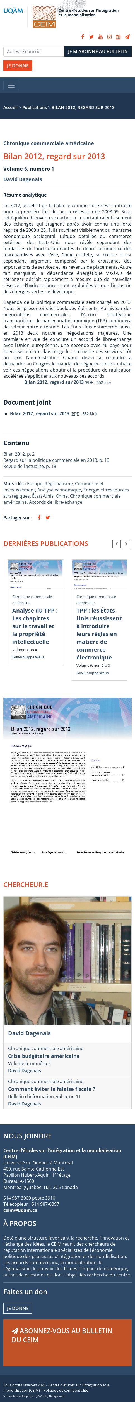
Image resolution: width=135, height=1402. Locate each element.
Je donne (18, 1308)
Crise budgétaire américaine (44, 1056)
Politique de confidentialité (66, 1390)
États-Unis (43, 496)
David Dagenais (22, 179)
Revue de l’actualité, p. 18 (29, 466)
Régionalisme (59, 484)
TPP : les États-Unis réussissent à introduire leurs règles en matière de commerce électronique (99, 634)
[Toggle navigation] (11, 85)
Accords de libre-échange (55, 502)
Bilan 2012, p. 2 (19, 454)
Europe (34, 484)
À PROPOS (19, 1223)
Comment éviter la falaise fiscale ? (51, 1089)
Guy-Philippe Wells (28, 656)
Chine (62, 496)
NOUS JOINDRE (27, 1135)
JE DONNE (18, 66)
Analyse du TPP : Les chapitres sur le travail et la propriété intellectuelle (35, 626)
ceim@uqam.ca (20, 1210)
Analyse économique (59, 490)
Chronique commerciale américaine (48, 143)
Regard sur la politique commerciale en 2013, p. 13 (56, 460)
